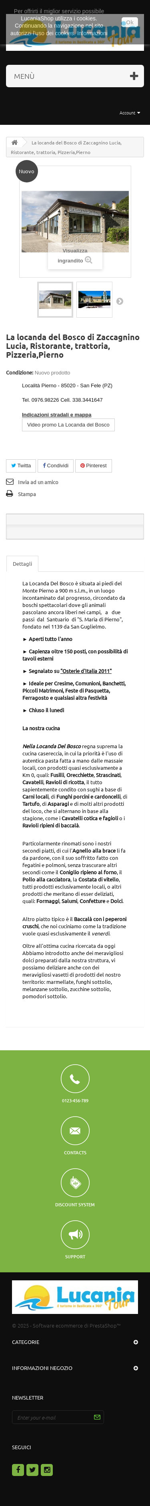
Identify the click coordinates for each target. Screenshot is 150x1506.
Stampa (27, 494)
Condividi (55, 466)
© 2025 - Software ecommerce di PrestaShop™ (66, 1325)
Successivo (120, 301)
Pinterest (93, 466)
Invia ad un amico (38, 482)
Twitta (21, 466)
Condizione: (19, 372)
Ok (130, 22)
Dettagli (22, 563)
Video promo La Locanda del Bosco (68, 425)
